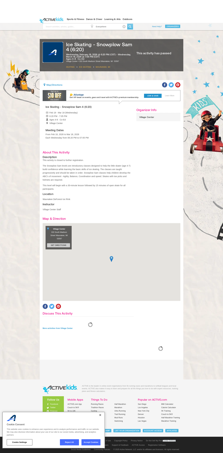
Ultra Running (120, 411)
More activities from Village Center (58, 328)
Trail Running (119, 414)
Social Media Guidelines (81, 449)
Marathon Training (168, 421)
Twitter (53, 407)
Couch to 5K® (73, 407)
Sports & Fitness (75, 19)
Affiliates (172, 431)
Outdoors (127, 19)
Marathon (118, 407)
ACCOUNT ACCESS (153, 431)
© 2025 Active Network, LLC (124, 449)
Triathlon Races (97, 407)
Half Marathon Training (170, 418)
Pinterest (53, 411)
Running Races (97, 404)
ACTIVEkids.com (51, 19)
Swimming (118, 421)
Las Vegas (142, 421)
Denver (141, 414)
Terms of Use (105, 441)
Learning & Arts (112, 19)
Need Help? (157, 27)
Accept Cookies (91, 442)
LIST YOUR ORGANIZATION (127, 431)
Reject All (69, 442)
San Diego (142, 404)
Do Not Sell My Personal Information (161, 441)
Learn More (169, 96)
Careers (105, 445)
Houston (141, 418)
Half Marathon (120, 404)
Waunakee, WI (103, 67)
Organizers (173, 26)
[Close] (100, 415)
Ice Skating (85, 67)
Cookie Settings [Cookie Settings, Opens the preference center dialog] (19, 442)
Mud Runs (118, 418)
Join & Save (153, 96)
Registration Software (157, 445)
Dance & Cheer (94, 19)
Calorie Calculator (168, 407)
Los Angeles (143, 407)
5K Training (166, 411)
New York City (143, 411)
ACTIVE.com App (75, 404)
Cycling (94, 411)
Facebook (54, 404)
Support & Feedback (120, 445)
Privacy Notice (137, 441)
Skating (70, 67)
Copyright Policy (120, 441)
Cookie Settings (169, 441)
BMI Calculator (167, 404)
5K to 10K (72, 411)
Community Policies (102, 449)
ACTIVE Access (138, 445)
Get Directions (58, 245)
